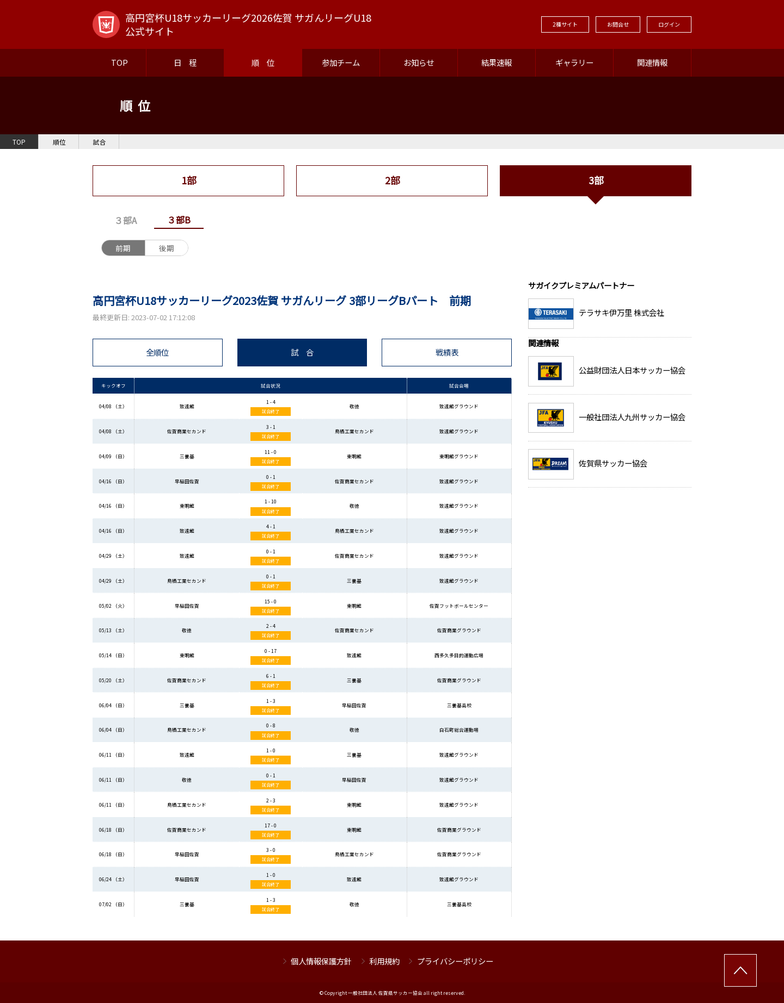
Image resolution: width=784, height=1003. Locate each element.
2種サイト (565, 24)
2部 (392, 180)
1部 (188, 180)
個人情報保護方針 (321, 961)
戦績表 (447, 352)
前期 (123, 247)
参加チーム (341, 62)
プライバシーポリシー (455, 961)
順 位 (263, 62)
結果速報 (496, 62)
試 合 (302, 352)
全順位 (157, 352)
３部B (179, 219)
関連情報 (652, 62)
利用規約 (384, 961)
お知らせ (418, 62)
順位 (59, 142)
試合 (99, 142)
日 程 (185, 62)
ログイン (669, 24)
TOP (119, 62)
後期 (166, 247)
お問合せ (618, 24)
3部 (596, 180)
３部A (125, 220)
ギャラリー (574, 62)
